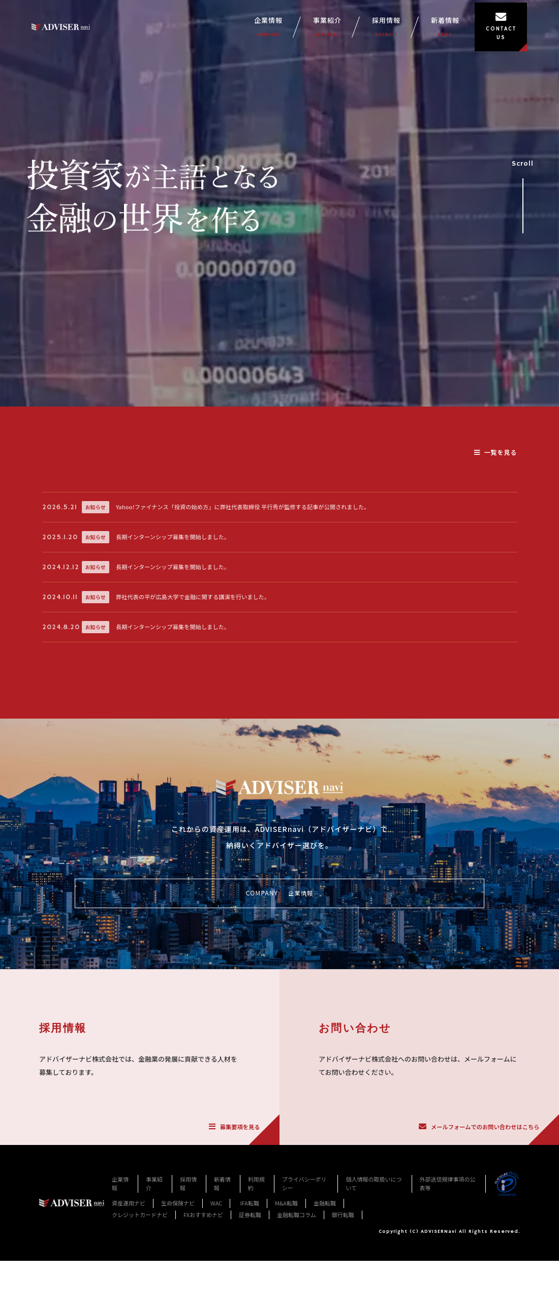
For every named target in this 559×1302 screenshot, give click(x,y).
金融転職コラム (296, 1296)
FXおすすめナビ (203, 1296)
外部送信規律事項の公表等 (448, 1265)
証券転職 (250, 1296)
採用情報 (407, 31)
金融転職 (325, 1285)
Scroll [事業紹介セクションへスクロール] (523, 192)
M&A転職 (286, 1285)
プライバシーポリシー (304, 1265)
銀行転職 (343, 1296)
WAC (216, 1285)
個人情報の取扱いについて (373, 1265)
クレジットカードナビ (140, 1296)
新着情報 (466, 31)
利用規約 (256, 1265)
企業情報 (289, 31)
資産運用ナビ (128, 1285)
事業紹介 (348, 31)
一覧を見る (495, 452)
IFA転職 (249, 1285)
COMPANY (279, 966)
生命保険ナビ (178, 1285)
